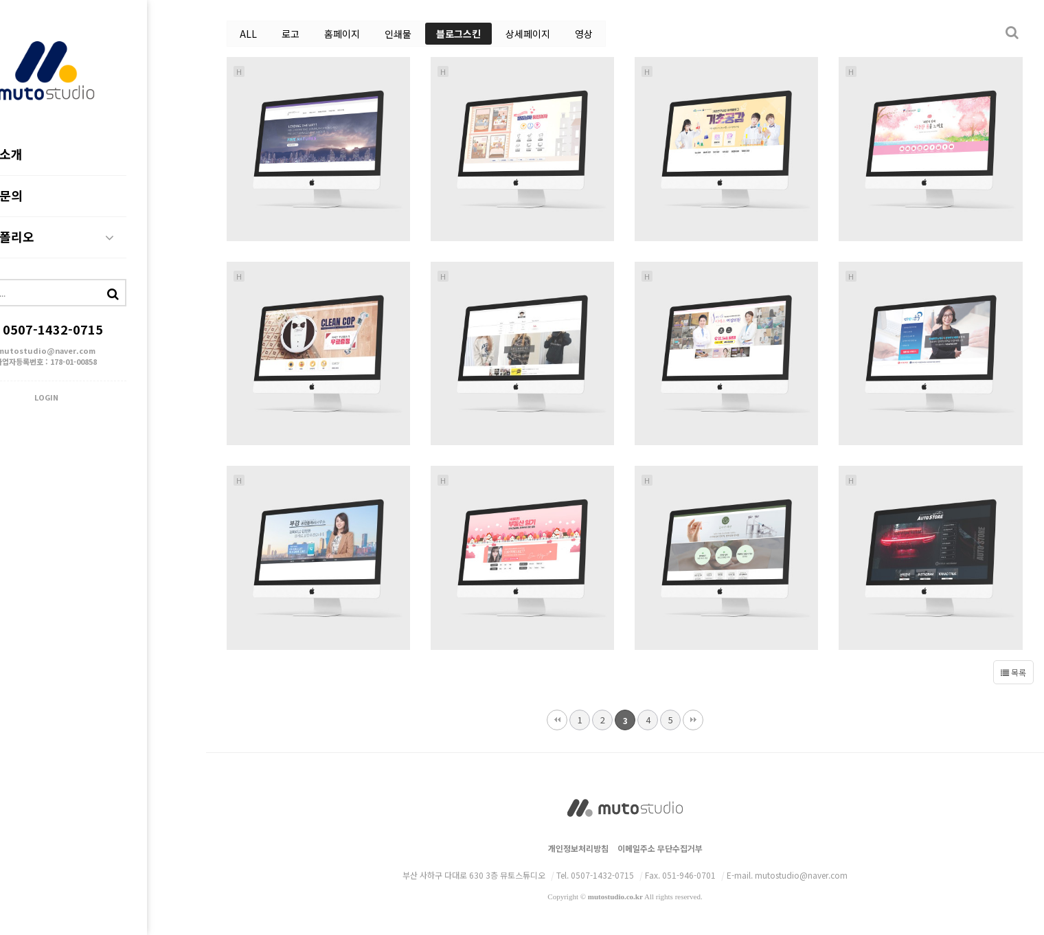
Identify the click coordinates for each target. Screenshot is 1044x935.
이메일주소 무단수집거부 (660, 848)
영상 (584, 34)
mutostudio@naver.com (103, 352)
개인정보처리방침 (578, 848)
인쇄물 (398, 34)
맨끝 (693, 720)
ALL (248, 34)
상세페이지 (528, 34)
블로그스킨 (458, 34)
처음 (557, 720)
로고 (290, 34)
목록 (1013, 672)
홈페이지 (342, 34)
